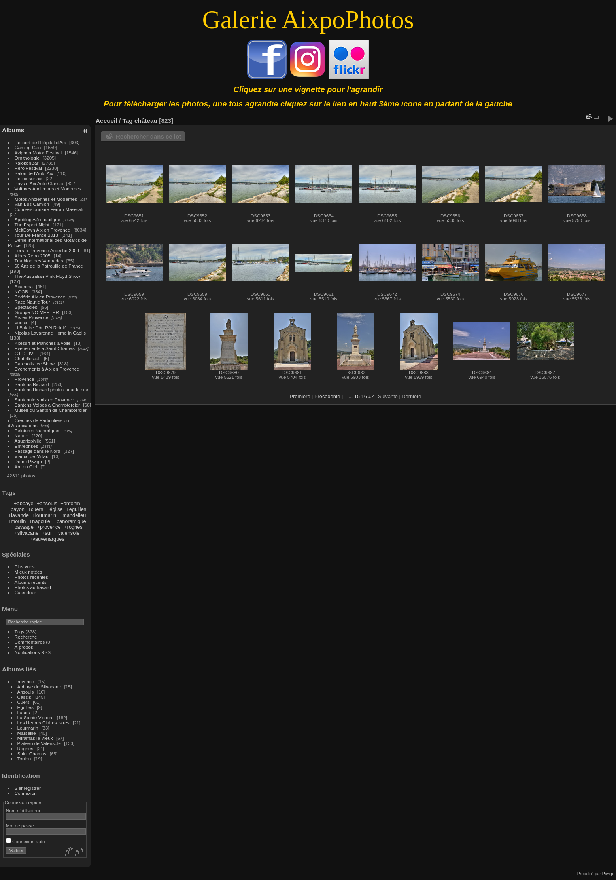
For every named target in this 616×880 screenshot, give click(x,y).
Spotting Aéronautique (37, 219)
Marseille (26, 733)
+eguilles (76, 509)
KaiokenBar (27, 162)
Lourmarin (27, 727)
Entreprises (26, 446)
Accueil (106, 120)
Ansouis (25, 691)
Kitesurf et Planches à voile (43, 343)
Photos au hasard (33, 587)
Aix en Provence (32, 317)
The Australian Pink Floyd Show (47, 276)
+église (55, 509)
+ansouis (47, 503)
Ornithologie (27, 157)
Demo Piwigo (28, 461)
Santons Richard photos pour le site (51, 389)
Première (300, 396)
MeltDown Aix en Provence (42, 229)
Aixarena (24, 286)
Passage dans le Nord (37, 451)
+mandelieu (73, 515)
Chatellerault (28, 358)
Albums (13, 130)
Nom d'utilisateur (23, 810)
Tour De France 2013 (37, 235)
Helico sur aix (29, 178)
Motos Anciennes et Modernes (46, 198)
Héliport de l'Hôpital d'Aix (40, 142)
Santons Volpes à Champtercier (47, 404)
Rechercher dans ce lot (148, 136)
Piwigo (608, 873)
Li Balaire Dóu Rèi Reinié (40, 327)
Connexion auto (25, 841)
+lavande (18, 515)
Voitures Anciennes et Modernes (48, 188)
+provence (48, 527)
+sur (47, 533)
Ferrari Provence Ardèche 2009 (47, 250)
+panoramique (69, 521)
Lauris (23, 712)
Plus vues (25, 566)
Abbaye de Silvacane (39, 686)
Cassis (24, 696)
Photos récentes (31, 577)
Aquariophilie (28, 440)
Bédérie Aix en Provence (40, 296)
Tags (20, 631)
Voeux (21, 322)
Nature (21, 435)
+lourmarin (44, 515)
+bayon (16, 509)
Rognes (25, 748)
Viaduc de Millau (32, 456)
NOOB (21, 291)
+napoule (39, 521)
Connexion (26, 793)
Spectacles (26, 307)
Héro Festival (28, 168)
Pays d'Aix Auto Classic (39, 183)
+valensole (67, 533)
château (145, 120)
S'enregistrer (28, 788)
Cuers (23, 702)
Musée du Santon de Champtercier (51, 409)
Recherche (26, 636)
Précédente (327, 396)
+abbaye (23, 503)
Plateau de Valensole (39, 743)
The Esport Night (32, 224)
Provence (24, 379)
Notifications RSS (33, 652)
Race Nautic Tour (32, 301)
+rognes (73, 527)
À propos (24, 647)
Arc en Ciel (26, 466)
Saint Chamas (32, 753)
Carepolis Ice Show (35, 363)
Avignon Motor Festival (38, 152)
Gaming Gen (28, 147)
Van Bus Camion (32, 204)
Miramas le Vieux (35, 738)
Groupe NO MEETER (37, 312)
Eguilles (25, 707)
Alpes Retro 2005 (33, 255)
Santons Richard (32, 384)
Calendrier (25, 592)
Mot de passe (20, 825)
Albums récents (31, 582)
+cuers (35, 509)
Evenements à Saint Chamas (45, 348)
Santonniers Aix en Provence (44, 399)
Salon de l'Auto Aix (34, 173)
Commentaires (30, 641)
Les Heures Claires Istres (43, 722)
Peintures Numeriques (37, 430)
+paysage (22, 527)
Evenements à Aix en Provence (47, 368)
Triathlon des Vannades (39, 260)
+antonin (70, 503)
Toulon (24, 758)
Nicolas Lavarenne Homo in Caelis (50, 332)
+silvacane (27, 533)
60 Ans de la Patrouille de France (49, 265)
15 (357, 396)
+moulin (17, 521)
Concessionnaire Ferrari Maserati (49, 209)
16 (364, 396)
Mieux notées (28, 571)
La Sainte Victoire (35, 717)
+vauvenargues (47, 539)
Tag (127, 120)
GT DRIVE (25, 353)
